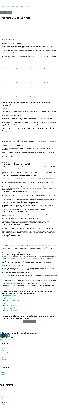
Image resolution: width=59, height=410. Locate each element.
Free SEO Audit (4, 404)
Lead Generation (4, 355)
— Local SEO (9, 312)
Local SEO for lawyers (6, 256)
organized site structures (32, 214)
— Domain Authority (10, 310)
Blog (2, 398)
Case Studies (3, 392)
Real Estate (3, 370)
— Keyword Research (10, 303)
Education (3, 381)
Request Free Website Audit (10, 295)
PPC (2, 348)
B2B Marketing (4, 359)
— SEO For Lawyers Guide (11, 298)
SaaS (2, 376)
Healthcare (3, 372)
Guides (2, 396)
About (13, 6)
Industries (8, 6)
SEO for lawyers (9, 178)
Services (2, 6)
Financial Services (4, 379)
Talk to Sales (3, 407)
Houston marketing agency (10, 283)
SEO (2, 346)
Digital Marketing (4, 361)
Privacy (1, 339)
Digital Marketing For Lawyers (10, 297)
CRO (2, 357)
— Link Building (9, 307)
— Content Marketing (10, 302)
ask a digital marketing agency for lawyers (23, 287)
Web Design (3, 350)
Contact (12, 339)
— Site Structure (9, 308)
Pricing (17, 6)
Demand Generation (5, 352)
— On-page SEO (9, 305)
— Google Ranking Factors (11, 300)
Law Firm (3, 374)
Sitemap (8, 339)
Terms (5, 339)
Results (21, 6)
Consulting (3, 394)
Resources (27, 6)
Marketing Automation (5, 364)
